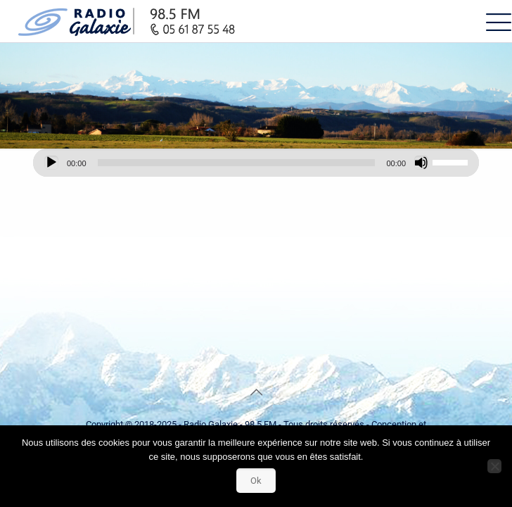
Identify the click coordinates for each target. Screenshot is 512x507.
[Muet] (421, 163)
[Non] (494, 466)
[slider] (237, 162)
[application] (256, 163)
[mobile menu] (493, 21)
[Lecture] (51, 163)
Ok (256, 480)
